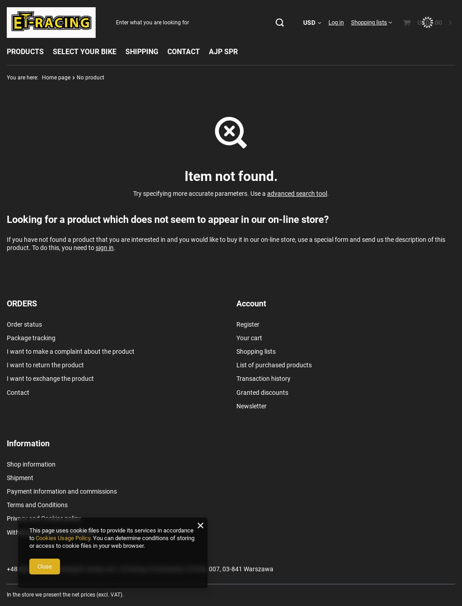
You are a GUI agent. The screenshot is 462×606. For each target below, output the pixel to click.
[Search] (279, 23)
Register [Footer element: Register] (247, 324)
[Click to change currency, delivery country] (312, 22)
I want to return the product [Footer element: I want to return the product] (45, 365)
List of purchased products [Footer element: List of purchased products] (274, 365)
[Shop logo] (51, 22)
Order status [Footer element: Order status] (24, 324)
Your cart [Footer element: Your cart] (249, 338)
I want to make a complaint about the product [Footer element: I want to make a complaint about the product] (70, 351)
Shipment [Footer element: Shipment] (20, 477)
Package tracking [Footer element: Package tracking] (31, 338)
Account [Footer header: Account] (251, 303)
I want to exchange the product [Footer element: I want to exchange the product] (50, 378)
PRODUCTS (25, 51)
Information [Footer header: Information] (28, 443)
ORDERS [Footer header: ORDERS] (22, 303)
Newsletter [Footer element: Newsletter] (251, 406)
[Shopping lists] (371, 22)
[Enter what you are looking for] (199, 23)
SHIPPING (141, 51)
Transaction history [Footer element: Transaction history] (263, 378)
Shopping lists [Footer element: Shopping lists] (256, 351)
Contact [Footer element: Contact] (18, 392)
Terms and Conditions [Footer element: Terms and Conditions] (37, 505)
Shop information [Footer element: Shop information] (31, 464)
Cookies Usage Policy (63, 538)
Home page (56, 77)
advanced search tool (297, 193)
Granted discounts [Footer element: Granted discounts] (262, 392)
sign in (105, 247)
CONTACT (183, 51)
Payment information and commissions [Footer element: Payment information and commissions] (62, 491)
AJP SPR (223, 51)
